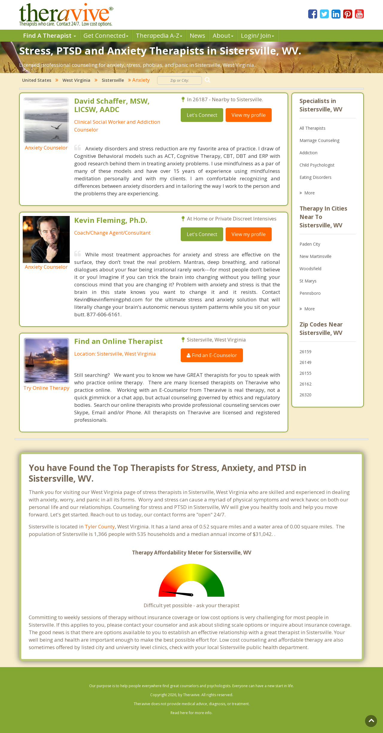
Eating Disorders (316, 177)
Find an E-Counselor (212, 355)
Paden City (310, 244)
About (223, 35)
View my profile (249, 115)
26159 (305, 351)
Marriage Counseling (319, 140)
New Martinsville (316, 256)
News (197, 35)
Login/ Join (257, 35)
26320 (305, 395)
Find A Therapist (49, 35)
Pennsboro (310, 293)
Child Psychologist (317, 165)
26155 (305, 373)
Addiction (308, 152)
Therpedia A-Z (159, 35)
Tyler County (100, 526)
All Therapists (313, 128)
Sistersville (113, 80)
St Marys (308, 281)
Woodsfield (310, 268)
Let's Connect (202, 115)
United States (36, 80)
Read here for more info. (191, 712)
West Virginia (76, 80)
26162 (305, 384)
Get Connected (105, 35)
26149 (305, 362)
